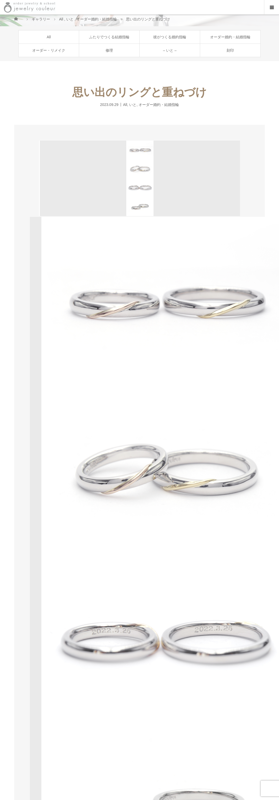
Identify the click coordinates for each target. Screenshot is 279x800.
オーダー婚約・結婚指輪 (230, 37)
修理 (109, 50)
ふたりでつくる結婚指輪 (109, 37)
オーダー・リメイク (48, 50)
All (49, 37)
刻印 (230, 50)
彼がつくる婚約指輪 (169, 37)
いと (132, 104)
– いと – (169, 50)
